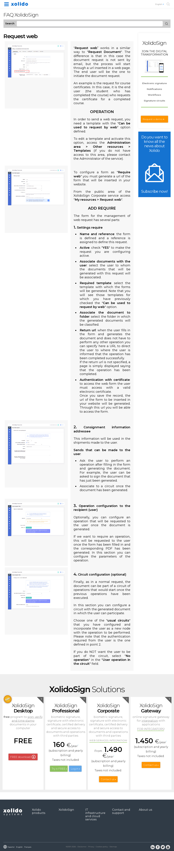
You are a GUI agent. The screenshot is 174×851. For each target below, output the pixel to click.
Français (27, 847)
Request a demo (153, 119)
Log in (74, 768)
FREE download (20, 757)
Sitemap (113, 847)
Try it (58, 768)
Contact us (107, 779)
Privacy (91, 847)
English (159, 4)
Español (11, 847)
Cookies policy (102, 847)
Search (9, 23)
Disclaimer (81, 847)
